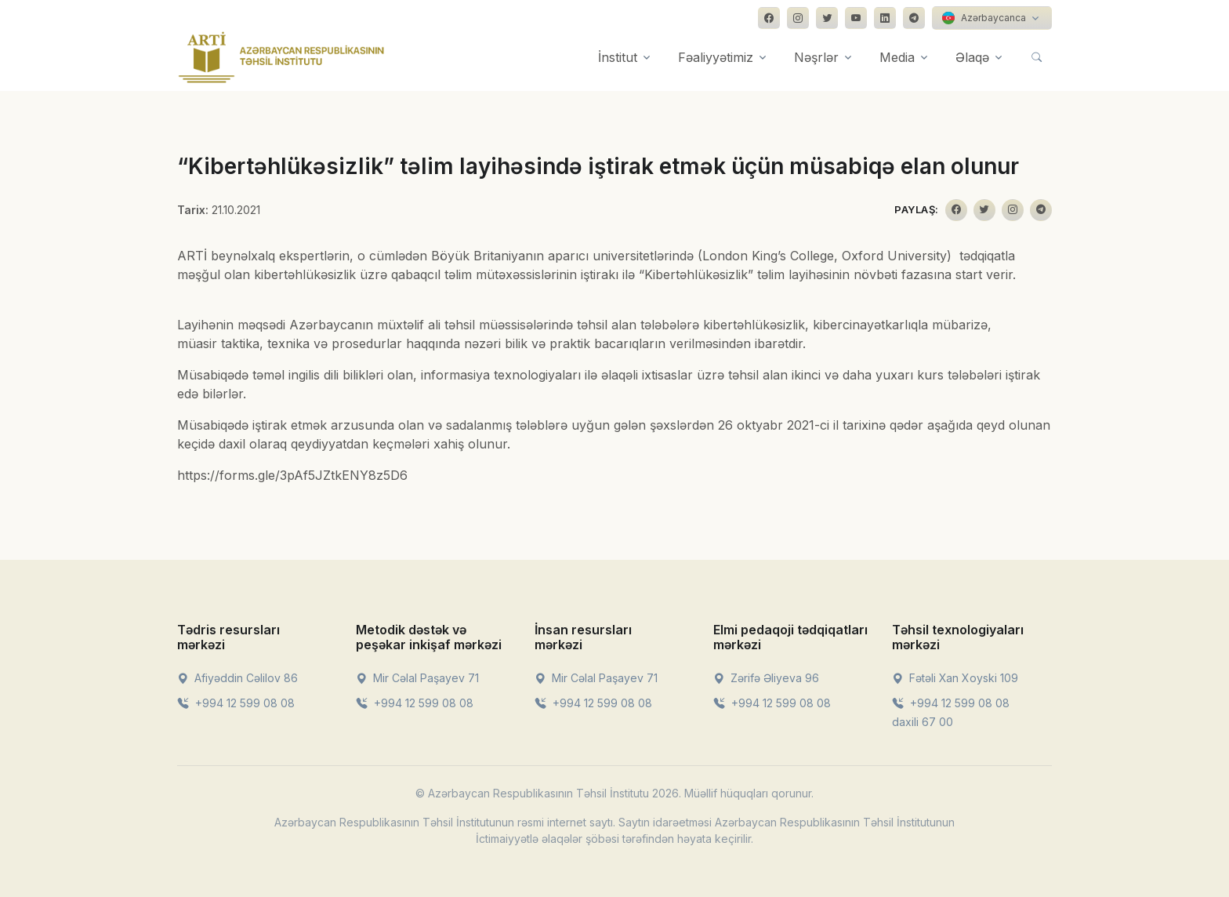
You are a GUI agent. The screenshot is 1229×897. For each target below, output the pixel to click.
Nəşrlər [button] (816, 57)
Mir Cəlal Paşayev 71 (417, 678)
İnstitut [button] (617, 57)
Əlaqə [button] (972, 57)
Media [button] (897, 57)
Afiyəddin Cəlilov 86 (237, 678)
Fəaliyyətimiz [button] (715, 57)
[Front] (281, 57)
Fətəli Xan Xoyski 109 (955, 678)
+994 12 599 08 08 (236, 703)
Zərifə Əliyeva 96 (766, 678)
